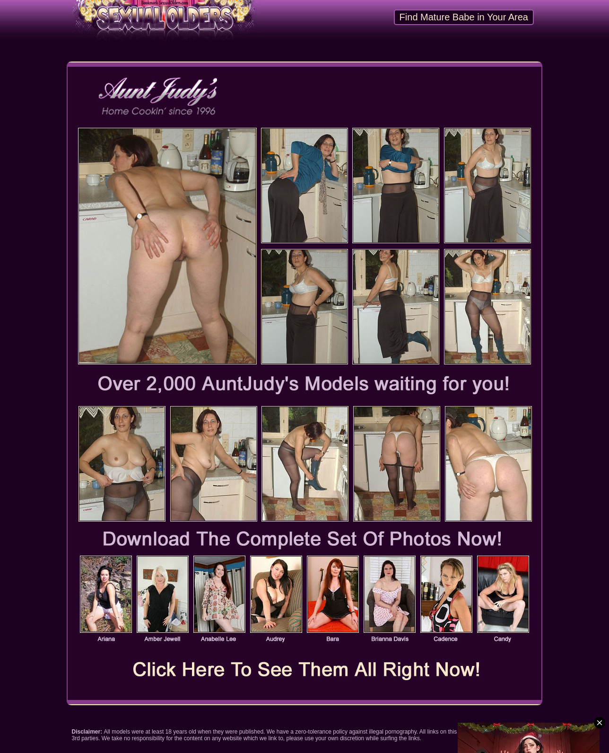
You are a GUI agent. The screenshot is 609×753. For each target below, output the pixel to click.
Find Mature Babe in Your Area (464, 17)
